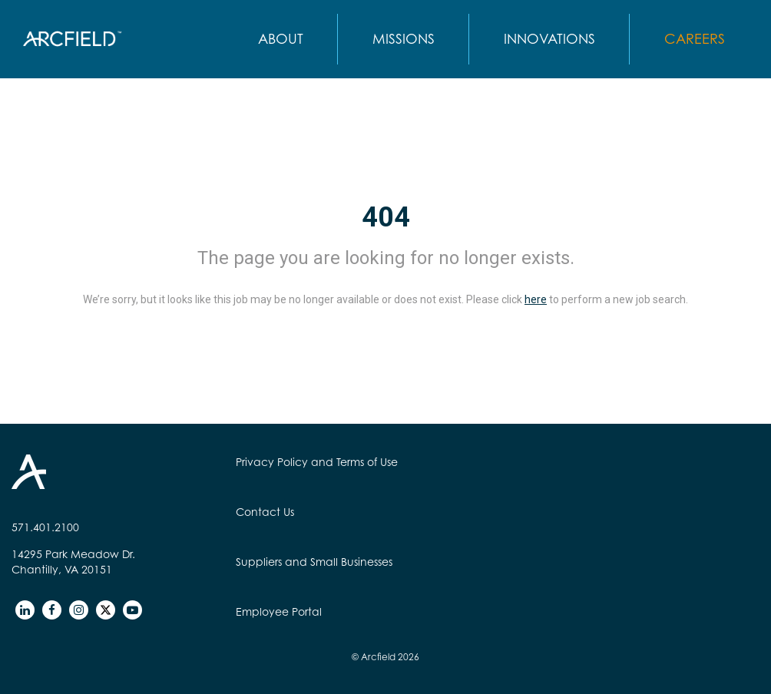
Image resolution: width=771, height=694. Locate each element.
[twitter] (105, 610)
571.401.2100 (45, 527)
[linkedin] (25, 610)
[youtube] (132, 610)
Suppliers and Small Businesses (314, 561)
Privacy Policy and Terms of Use (317, 461)
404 (386, 217)
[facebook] (51, 610)
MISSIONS (403, 39)
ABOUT (280, 39)
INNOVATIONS (549, 39)
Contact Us (265, 511)
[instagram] (78, 610)
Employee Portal (279, 611)
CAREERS (694, 39)
